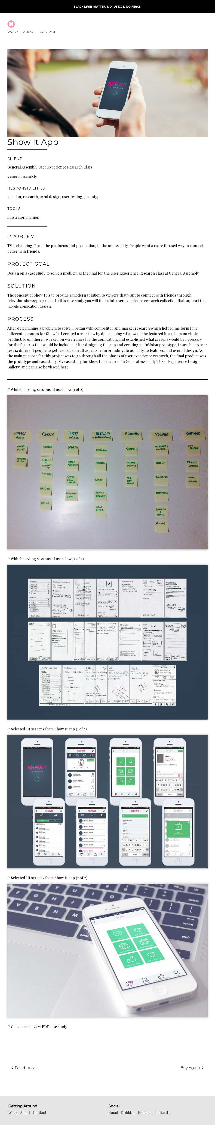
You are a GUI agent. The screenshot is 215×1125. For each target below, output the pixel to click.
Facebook (22, 1068)
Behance (145, 1112)
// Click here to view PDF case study (37, 1027)
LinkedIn (163, 1112)
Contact (47, 32)
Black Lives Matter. (90, 6)
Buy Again (192, 1068)
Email (113, 1112)
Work (12, 32)
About (29, 32)
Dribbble (128, 1112)
